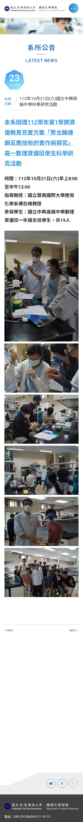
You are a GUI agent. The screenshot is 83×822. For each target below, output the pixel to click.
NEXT (72, 630)
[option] (41, 26)
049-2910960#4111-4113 (27, 816)
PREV (10, 630)
